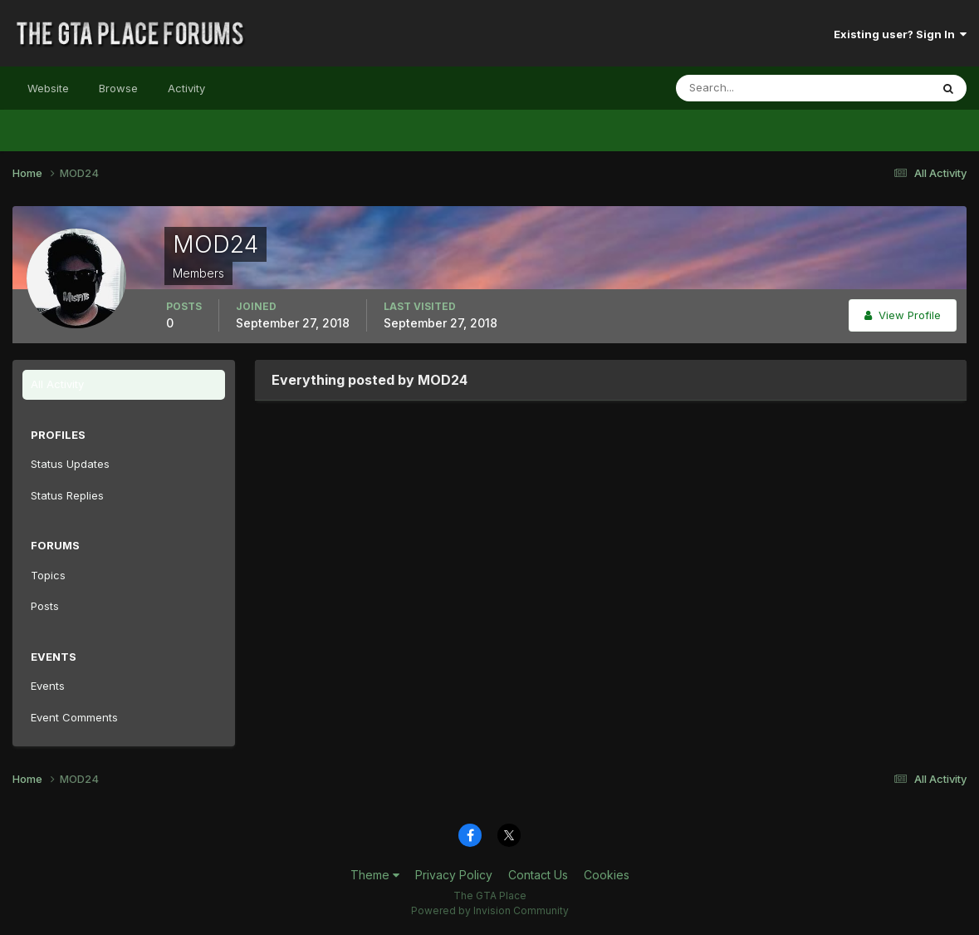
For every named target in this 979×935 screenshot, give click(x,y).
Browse (118, 88)
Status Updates (70, 463)
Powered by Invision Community (490, 910)
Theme (374, 875)
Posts (45, 606)
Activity (186, 88)
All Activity (57, 384)
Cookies (606, 875)
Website (48, 88)
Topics (48, 575)
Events (48, 685)
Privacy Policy (453, 875)
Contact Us (538, 875)
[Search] (749, 88)
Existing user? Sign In (900, 34)
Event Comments (74, 717)
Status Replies (67, 495)
